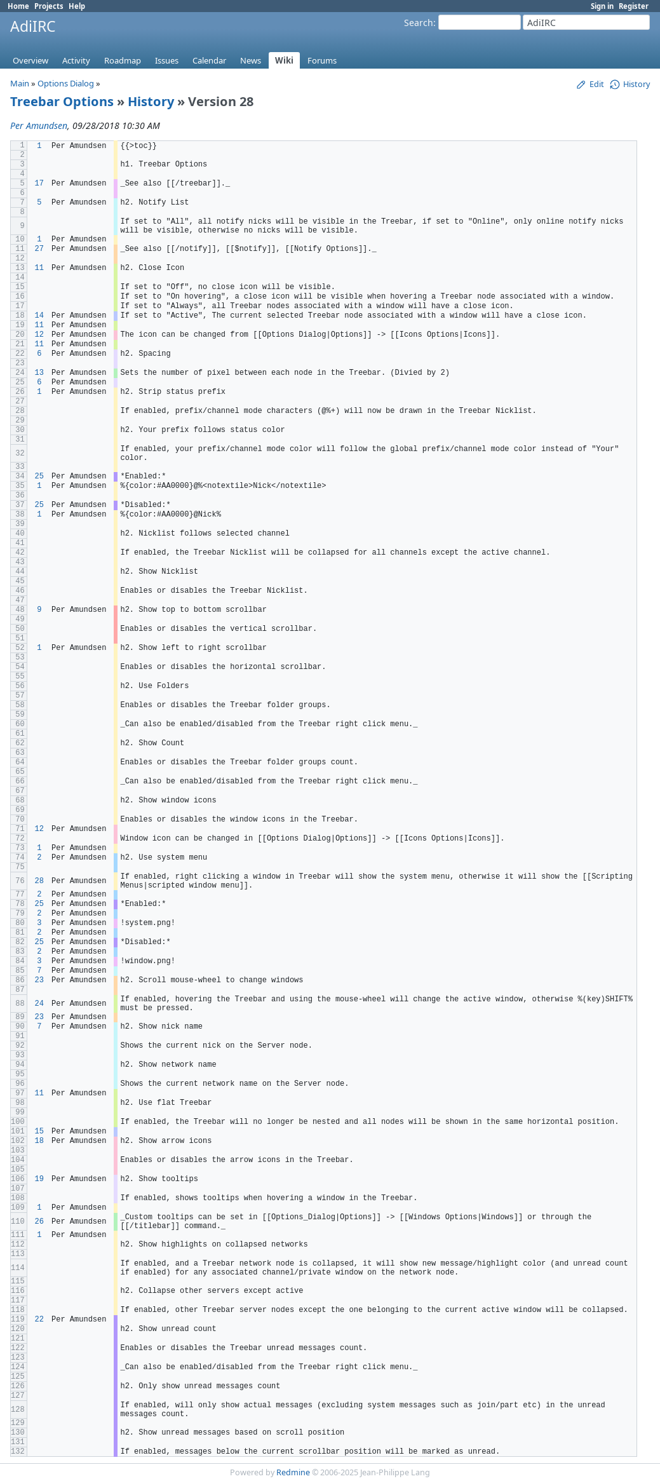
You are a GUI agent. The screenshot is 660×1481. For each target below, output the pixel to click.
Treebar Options (62, 101)
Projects (49, 6)
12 (39, 334)
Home (18, 6)
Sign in (602, 6)
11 (39, 268)
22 (39, 1319)
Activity (76, 60)
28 (39, 881)
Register (634, 6)
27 (39, 249)
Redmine (293, 1472)
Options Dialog (65, 83)
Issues (166, 60)
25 (39, 476)
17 (39, 183)
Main (19, 83)
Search (418, 23)
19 (39, 1179)
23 (39, 980)
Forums (322, 60)
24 (39, 1003)
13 (39, 373)
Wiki (284, 60)
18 (39, 1141)
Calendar (209, 60)
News (250, 60)
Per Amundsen (38, 125)
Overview (30, 60)
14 (39, 315)
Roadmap (122, 60)
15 (39, 1131)
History (151, 101)
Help (77, 6)
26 (39, 1221)
